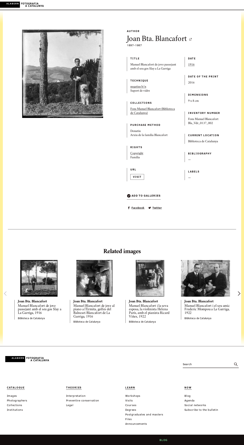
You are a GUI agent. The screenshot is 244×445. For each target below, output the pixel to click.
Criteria (107, 441)
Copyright (136, 153)
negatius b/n (138, 87)
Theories (103, 4)
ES (226, 4)
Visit (137, 177)
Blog (162, 441)
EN (232, 4)
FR (238, 4)
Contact (124, 441)
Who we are (87, 441)
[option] (39, 290)
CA (221, 4)
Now (128, 4)
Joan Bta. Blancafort (159, 39)
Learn (117, 4)
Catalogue (85, 4)
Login (212, 4)
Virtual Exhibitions (150, 4)
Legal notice (144, 441)
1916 (191, 64)
